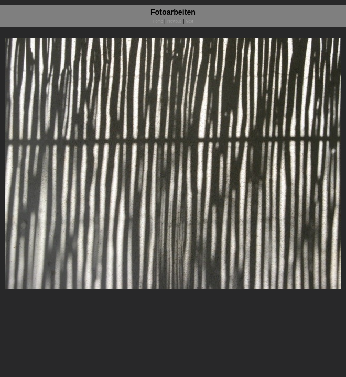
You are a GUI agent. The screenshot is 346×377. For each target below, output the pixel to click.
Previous (174, 21)
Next (189, 21)
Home (158, 21)
